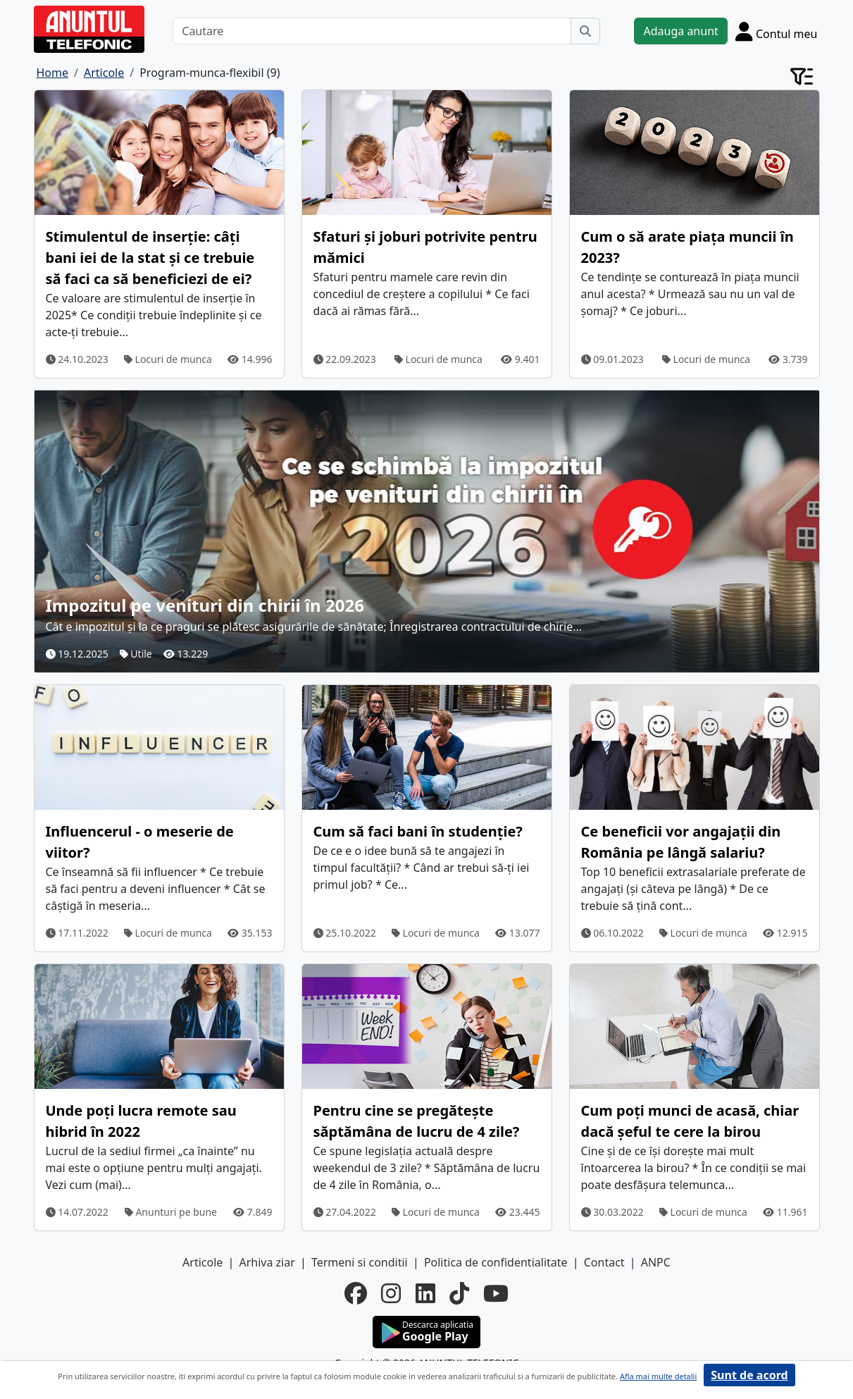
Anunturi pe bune (171, 1212)
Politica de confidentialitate (496, 1262)
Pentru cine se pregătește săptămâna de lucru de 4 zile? (416, 1121)
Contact (604, 1262)
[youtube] (496, 1293)
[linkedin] (425, 1293)
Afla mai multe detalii (658, 1376)
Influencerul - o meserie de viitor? (140, 842)
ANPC (656, 1262)
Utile (136, 653)
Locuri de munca (168, 359)
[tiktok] (459, 1293)
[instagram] (391, 1293)
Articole (202, 1262)
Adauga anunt (680, 31)
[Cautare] (372, 31)
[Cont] (776, 31)
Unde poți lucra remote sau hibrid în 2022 (141, 1121)
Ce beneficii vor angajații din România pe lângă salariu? (681, 842)
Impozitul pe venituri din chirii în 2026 (205, 605)
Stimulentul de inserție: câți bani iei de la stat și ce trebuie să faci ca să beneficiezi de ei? (150, 257)
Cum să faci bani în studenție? (418, 831)
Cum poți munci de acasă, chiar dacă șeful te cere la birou (690, 1121)
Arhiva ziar (266, 1262)
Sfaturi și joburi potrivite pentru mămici (425, 247)
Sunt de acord (749, 1375)
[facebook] (355, 1293)
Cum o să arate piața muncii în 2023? (687, 247)
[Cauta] (585, 31)
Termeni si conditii (359, 1262)
